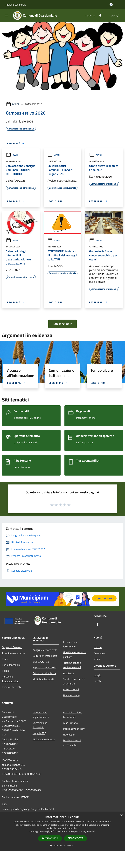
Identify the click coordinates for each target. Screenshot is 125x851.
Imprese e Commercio (44, 667)
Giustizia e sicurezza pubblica (74, 654)
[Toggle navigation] (6, 15)
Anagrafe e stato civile (45, 650)
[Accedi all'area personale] (111, 4)
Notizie (98, 647)
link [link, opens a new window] (94, 831)
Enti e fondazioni (11, 665)
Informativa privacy (74, 729)
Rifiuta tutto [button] (75, 838)
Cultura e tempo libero (45, 656)
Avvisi (15, 104)
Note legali (69, 734)
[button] (62, 845)
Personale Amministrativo (10, 679)
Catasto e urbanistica (44, 673)
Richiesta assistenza (44, 739)
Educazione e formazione (70, 644)
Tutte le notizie (62, 324)
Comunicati (100, 653)
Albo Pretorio (70, 723)
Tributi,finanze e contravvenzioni (72, 665)
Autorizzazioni (71, 689)
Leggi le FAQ (39, 733)
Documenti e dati (11, 687)
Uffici (5, 659)
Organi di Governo (12, 647)
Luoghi (97, 675)
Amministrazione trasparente (72, 714)
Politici (5, 671)
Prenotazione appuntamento (41, 714)
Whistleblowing (71, 695)
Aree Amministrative (13, 653)
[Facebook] (99, 15)
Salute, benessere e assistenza (74, 681)
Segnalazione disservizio (40, 725)
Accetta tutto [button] (50, 838)
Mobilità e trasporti (43, 679)
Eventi (97, 681)
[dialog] (62, 831)
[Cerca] (118, 16)
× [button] (121, 815)
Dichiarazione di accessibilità (72, 742)
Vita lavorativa (41, 662)
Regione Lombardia (15, 4)
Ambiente (68, 673)
